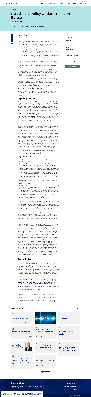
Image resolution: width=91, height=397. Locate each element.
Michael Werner (32, 282)
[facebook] (77, 395)
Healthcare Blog (69, 37)
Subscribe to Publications (71, 383)
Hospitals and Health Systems (70, 46)
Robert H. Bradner (25, 26)
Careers (84, 1)
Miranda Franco (48, 280)
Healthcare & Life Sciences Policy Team (42, 283)
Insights (68, 3)
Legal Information (48, 395)
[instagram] (74, 395)
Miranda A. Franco (15, 26)
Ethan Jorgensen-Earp (44, 282)
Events (75, 3)
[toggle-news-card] (77, 308)
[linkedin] (70, 395)
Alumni (75, 389)
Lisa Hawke (33, 26)
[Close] (41, 395)
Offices (79, 1)
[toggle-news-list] (79, 308)
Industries (60, 3)
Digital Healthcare (70, 49)
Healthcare (68, 42)
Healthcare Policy (70, 44)
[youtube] (79, 395)
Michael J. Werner (42, 26)
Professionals (52, 3)
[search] (85, 3)
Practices (43, 3)
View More (45, 372)
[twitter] (72, 395)
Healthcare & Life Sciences (72, 55)
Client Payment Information (70, 386)
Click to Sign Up (72, 66)
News (81, 3)
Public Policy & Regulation (72, 51)
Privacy (56, 395)
